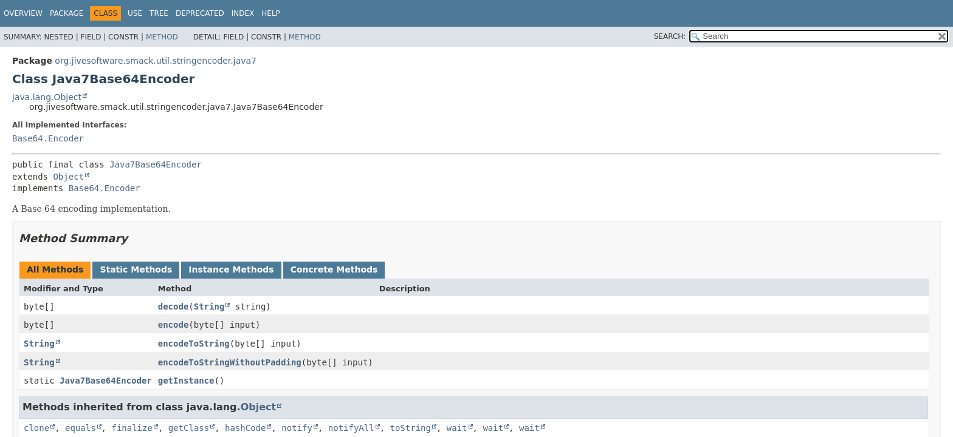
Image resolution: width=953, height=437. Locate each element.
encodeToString (194, 343)
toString (410, 428)
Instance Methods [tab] (231, 269)
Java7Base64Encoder (155, 164)
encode (173, 325)
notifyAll (351, 428)
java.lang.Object (46, 97)
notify (296, 428)
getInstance (186, 380)
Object (68, 176)
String (209, 306)
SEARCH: (670, 36)
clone (36, 428)
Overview (23, 13)
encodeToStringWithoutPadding (229, 362)
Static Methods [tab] (136, 269)
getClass (188, 428)
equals (80, 428)
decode (173, 306)
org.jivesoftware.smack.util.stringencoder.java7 (155, 61)
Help (270, 13)
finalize (131, 428)
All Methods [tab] (55, 269)
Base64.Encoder (48, 138)
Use (135, 13)
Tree (159, 13)
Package (66, 13)
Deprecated (200, 13)
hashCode (245, 428)
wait (457, 428)
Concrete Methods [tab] (334, 269)
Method (162, 37)
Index (243, 13)
